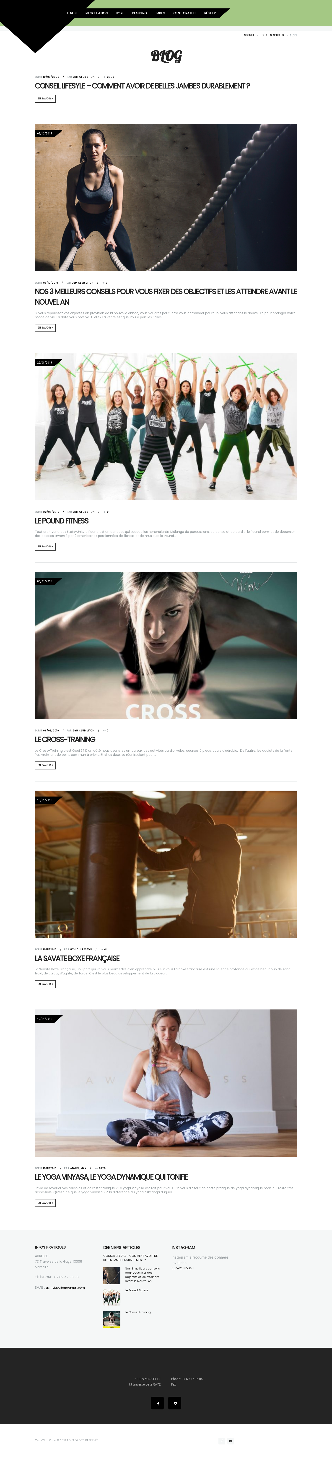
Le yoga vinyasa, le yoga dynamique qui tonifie (127, 1183)
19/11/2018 (50, 955)
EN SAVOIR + (47, 99)
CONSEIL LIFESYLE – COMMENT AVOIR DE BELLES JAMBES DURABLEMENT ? (163, 85)
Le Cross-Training (71, 743)
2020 (111, 77)
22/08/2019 (51, 514)
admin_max (78, 1175)
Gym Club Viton (84, 77)
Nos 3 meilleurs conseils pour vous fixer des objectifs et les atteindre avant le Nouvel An (155, 298)
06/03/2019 (51, 734)
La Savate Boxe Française (85, 963)
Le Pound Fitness (67, 523)
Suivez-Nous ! (183, 1276)
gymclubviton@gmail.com (67, 1295)
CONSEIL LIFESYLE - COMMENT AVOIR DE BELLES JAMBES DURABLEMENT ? (131, 1266)
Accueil (246, 35)
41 (106, 955)
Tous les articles (271, 35)
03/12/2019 (50, 284)
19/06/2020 (51, 77)
